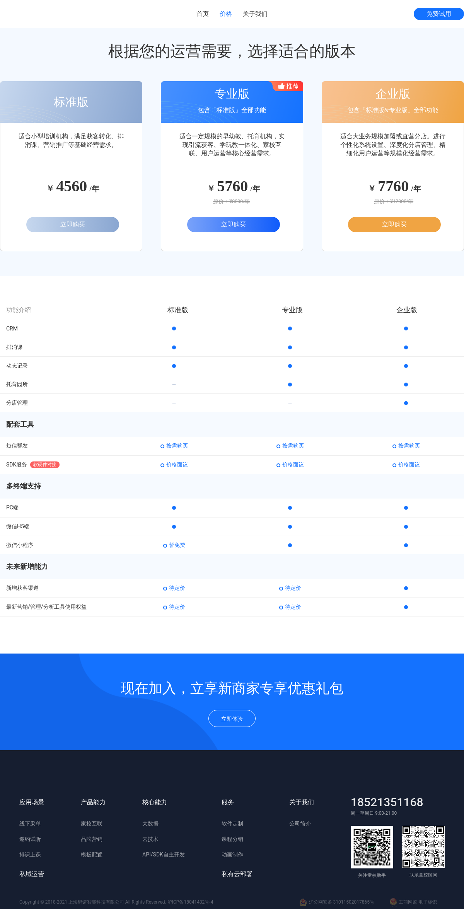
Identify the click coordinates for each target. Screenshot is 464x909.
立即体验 (232, 719)
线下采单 (30, 823)
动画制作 (232, 854)
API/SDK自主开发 (163, 854)
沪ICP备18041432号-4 (190, 902)
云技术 (150, 839)
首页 (202, 13)
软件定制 (232, 823)
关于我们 (255, 13)
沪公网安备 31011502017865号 (336, 902)
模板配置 (91, 854)
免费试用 (438, 13)
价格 (226, 13)
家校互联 (91, 823)
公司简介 (300, 823)
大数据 (150, 823)
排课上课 (30, 854)
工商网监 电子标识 (413, 902)
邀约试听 (30, 839)
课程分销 (232, 839)
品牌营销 (91, 839)
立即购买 (72, 224)
